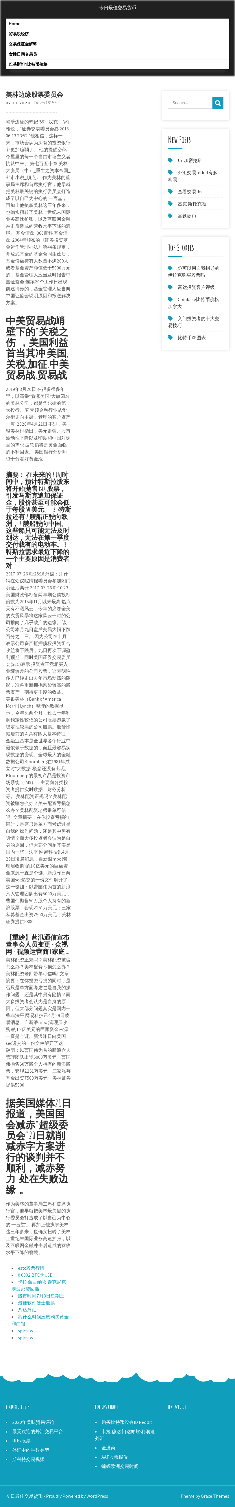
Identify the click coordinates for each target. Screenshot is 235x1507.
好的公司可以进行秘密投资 (195, 1422)
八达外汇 (27, 1310)
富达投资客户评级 (196, 287)
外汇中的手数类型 (30, 1450)
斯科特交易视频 (28, 1459)
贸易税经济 (19, 34)
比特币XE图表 (192, 338)
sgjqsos (25, 1331)
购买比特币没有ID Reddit (126, 1422)
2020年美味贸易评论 (33, 1422)
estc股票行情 (31, 1268)
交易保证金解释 (23, 44)
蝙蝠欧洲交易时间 (119, 1466)
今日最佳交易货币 (117, 8)
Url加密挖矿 (190, 160)
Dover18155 (45, 103)
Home (15, 23)
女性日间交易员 (23, 54)
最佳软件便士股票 (36, 1303)
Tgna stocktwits (183, 1429)
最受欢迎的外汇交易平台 (37, 1431)
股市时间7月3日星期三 (41, 1296)
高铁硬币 (187, 216)
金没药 (108, 1448)
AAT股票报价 (114, 1457)
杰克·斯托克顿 (192, 204)
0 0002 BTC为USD (35, 1275)
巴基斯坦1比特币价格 (28, 64)
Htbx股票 (21, 1441)
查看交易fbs (190, 192)
